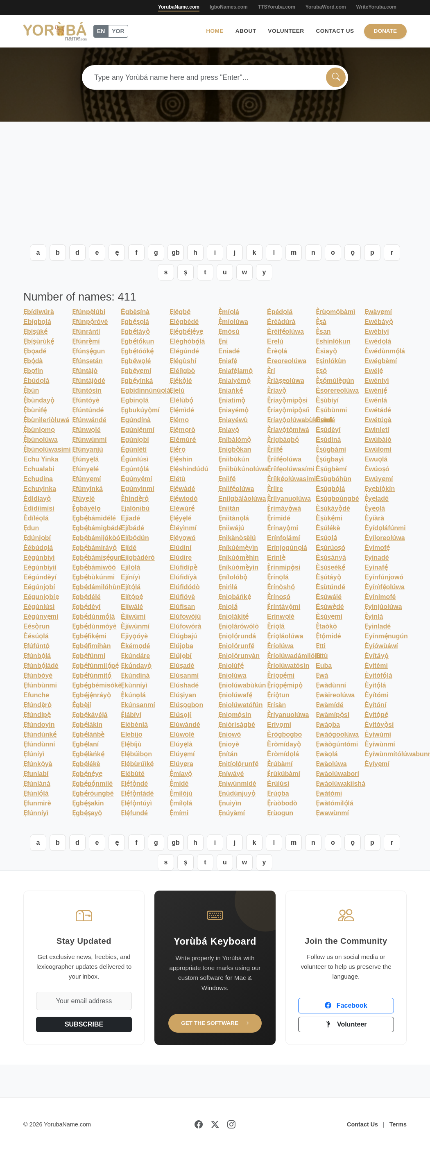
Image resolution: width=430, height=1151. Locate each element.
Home (215, 31)
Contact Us (335, 31)
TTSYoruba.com (276, 7)
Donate (385, 31)
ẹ (117, 252)
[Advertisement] (215, 183)
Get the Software (215, 1023)
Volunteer (286, 31)
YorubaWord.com (326, 7)
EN (101, 31)
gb (176, 252)
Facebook (346, 1005)
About (245, 31)
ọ (353, 252)
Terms (398, 1124)
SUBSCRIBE (84, 1024)
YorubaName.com (178, 7)
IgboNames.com (229, 7)
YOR (118, 31)
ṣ (185, 272)
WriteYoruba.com (376, 7)
